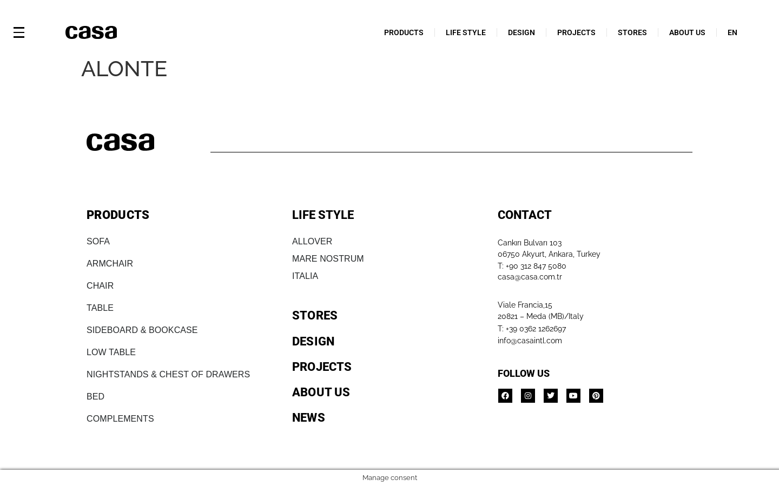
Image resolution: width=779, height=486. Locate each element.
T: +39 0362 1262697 (532, 328)
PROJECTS (576, 32)
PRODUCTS (404, 32)
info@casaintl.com (530, 340)
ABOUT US (687, 32)
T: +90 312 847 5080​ (532, 266)
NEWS (308, 417)
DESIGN (521, 32)
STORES (632, 32)
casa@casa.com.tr (530, 276)
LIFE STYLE (466, 32)
